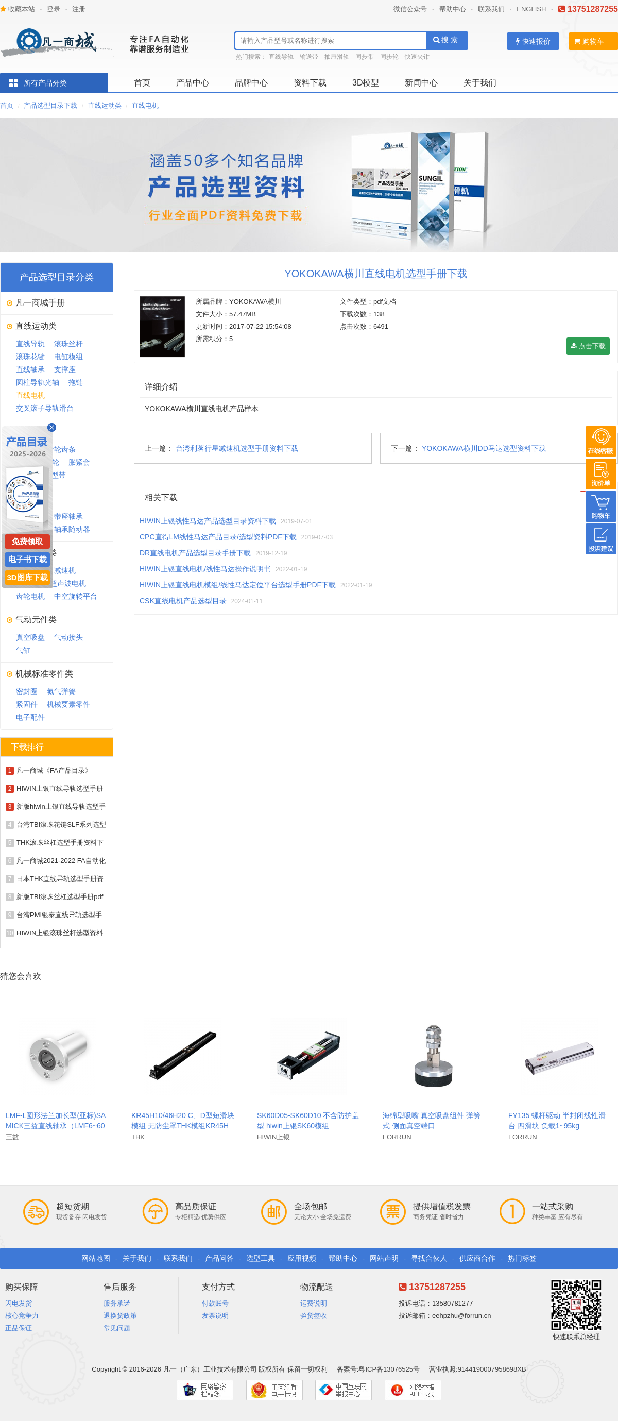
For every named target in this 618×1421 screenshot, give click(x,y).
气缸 (23, 650)
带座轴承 (68, 516)
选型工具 (260, 1258)
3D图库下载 (27, 577)
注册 (78, 9)
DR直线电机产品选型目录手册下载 (195, 553)
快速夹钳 (417, 56)
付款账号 (215, 1303)
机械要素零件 (68, 704)
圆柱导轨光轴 (37, 382)
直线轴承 (30, 369)
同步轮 (389, 56)
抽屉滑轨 (336, 56)
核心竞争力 (22, 1316)
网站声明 (384, 1258)
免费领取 (27, 541)
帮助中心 (452, 9)
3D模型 (365, 82)
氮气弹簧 (61, 691)
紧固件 (27, 704)
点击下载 (588, 346)
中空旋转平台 (75, 596)
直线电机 (145, 105)
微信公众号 (410, 9)
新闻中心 (421, 82)
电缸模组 (68, 356)
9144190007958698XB (492, 1369)
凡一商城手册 (40, 302)
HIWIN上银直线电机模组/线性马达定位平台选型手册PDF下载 (238, 585)
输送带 (309, 56)
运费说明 (313, 1303)
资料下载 (310, 82)
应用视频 (301, 1258)
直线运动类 (105, 105)
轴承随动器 (72, 529)
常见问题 (117, 1328)
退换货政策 (120, 1316)
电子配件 (30, 717)
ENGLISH (531, 9)
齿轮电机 (30, 596)
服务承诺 (117, 1303)
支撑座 (65, 369)
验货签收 (313, 1316)
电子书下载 (27, 559)
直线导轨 (281, 56)
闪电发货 (18, 1303)
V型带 (56, 475)
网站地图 (95, 1258)
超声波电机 (68, 583)
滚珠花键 (30, 356)
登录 (53, 9)
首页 (142, 82)
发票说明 (215, 1316)
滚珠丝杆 (68, 344)
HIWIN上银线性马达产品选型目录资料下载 (208, 521)
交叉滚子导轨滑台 (45, 408)
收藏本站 (17, 9)
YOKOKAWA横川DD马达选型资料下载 (484, 448)
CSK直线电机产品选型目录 (183, 601)
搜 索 (445, 40)
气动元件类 (36, 619)
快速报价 (533, 41)
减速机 (65, 570)
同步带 (364, 56)
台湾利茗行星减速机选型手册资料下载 (237, 448)
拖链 (75, 382)
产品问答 (219, 1258)
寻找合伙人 (429, 1258)
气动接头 (68, 637)
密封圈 (27, 691)
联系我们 (491, 9)
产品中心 (192, 82)
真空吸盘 (30, 637)
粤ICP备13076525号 (389, 1369)
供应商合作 (477, 1258)
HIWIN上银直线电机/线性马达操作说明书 (205, 569)
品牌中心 (251, 82)
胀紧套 (79, 462)
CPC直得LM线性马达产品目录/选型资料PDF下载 (218, 537)
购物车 (589, 41)
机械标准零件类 (44, 673)
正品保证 (18, 1328)
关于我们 (480, 82)
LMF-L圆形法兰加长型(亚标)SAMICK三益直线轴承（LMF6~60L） (56, 1125)
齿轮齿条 (61, 449)
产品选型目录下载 (50, 105)
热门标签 (522, 1258)
